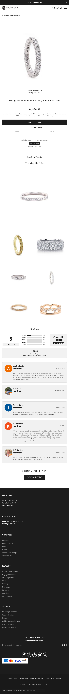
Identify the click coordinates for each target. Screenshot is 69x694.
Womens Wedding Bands (12, 15)
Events (4, 550)
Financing (5, 618)
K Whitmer (18, 423)
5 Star (24, 335)
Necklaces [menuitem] (6, 587)
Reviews (34, 329)
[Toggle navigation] (65, 8)
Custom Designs (8, 615)
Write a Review (34, 477)
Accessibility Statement (53, 678)
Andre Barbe (18, 366)
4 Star (24, 338)
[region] (34, 55)
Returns (51, 132)
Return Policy (12, 678)
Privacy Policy (23, 678)
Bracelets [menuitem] (5, 593)
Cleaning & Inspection (10, 612)
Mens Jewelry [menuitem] (7, 596)
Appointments (7, 543)
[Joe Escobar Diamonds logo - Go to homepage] (10, 8)
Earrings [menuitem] (5, 584)
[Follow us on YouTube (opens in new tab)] (40, 655)
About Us (5, 540)
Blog (4, 546)
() (44, 335)
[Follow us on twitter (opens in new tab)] (45, 655)
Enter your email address (34, 640)
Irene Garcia (18, 405)
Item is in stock (34, 143)
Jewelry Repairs (7, 624)
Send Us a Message (9, 553)
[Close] (66, 2)
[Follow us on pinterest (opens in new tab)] (34, 655)
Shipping (18, 132)
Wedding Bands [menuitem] (8, 578)
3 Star (24, 340)
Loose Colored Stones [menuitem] (10, 571)
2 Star (24, 342)
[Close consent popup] (43, 690)
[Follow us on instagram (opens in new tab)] (29, 655)
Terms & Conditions (36, 678)
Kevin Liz (17, 388)
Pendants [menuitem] (5, 590)
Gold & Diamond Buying (11, 621)
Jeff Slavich (18, 450)
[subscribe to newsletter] (63, 645)
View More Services (9, 627)
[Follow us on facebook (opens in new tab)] (24, 655)
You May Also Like (34, 163)
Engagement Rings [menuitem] (9, 574)
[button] (53, 8)
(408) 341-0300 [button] (37, 2)
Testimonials (6, 556)
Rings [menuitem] (4, 581)
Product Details (34, 157)
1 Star (24, 344)
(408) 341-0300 (34, 93)
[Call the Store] (7, 505)
